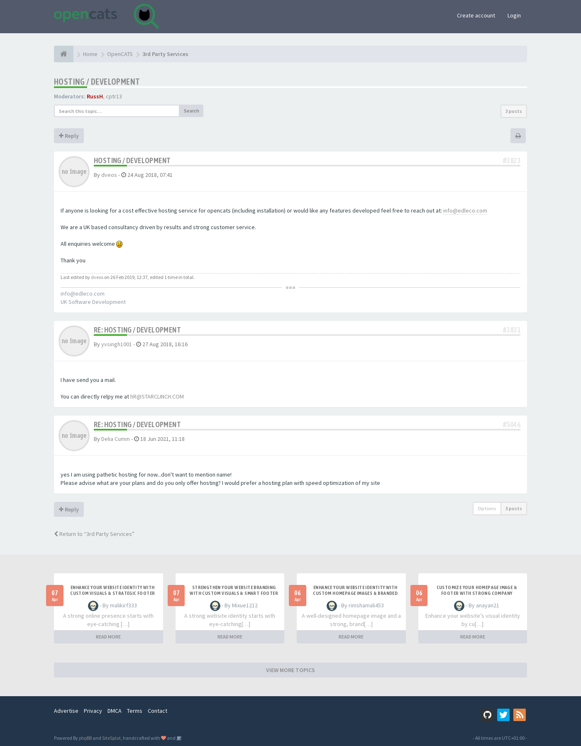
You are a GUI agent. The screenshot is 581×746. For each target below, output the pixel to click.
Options (487, 508)
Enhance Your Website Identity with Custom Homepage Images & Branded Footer (355, 593)
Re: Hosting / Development (137, 329)
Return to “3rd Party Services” (94, 534)
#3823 (511, 160)
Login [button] (514, 15)
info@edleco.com (465, 210)
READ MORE (108, 636)
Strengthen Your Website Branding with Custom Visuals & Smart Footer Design (234, 593)
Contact (157, 710)
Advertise (66, 710)
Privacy (93, 710)
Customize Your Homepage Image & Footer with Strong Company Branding (477, 593)
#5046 (511, 424)
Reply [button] (69, 135)
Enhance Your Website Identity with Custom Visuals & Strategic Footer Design (112, 593)
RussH (95, 96)
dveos (109, 175)
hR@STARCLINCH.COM (157, 396)
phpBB (85, 738)
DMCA (114, 710)
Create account (476, 15)
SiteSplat (111, 738)
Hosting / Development (97, 81)
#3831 (511, 329)
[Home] (63, 54)
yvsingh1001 (116, 344)
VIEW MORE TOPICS (290, 670)
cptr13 (114, 96)
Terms (134, 710)
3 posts (513, 111)
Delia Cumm (115, 439)
